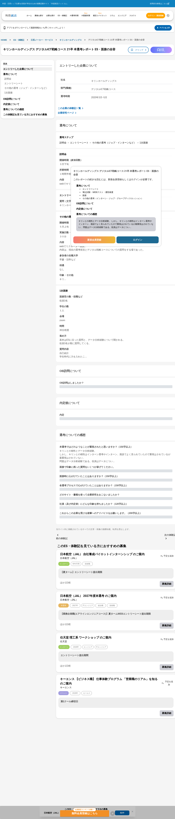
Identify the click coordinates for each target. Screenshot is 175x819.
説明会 (7, 79)
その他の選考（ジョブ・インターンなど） (26, 88)
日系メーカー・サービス (42, 40)
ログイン (137, 239)
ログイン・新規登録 (155, 16)
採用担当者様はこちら (158, 4)
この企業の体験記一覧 (71, 108)
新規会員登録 (94, 239)
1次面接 (8, 92)
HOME (4, 40)
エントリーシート (13, 83)
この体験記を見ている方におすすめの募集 (25, 114)
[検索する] (168, 15)
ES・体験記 (18, 40)
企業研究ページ (67, 113)
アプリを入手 (163, 28)
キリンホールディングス (70, 40)
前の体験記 (62, 536)
